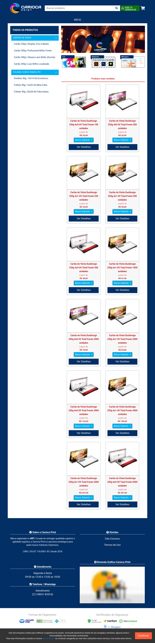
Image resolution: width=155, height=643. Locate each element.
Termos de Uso (112, 544)
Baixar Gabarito (82, 140)
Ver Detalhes (84, 147)
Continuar (143, 635)
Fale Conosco (112, 538)
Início (77, 19)
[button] (67, 39)
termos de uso (48, 638)
